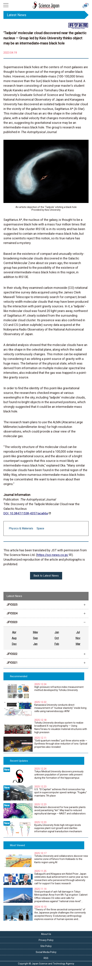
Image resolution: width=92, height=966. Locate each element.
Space (40, 528)
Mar (78, 644)
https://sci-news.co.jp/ (52, 555)
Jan (35, 644)
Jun (57, 632)
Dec (14, 644)
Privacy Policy (46, 940)
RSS (46, 958)
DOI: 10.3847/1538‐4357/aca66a (25, 513)
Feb (56, 644)
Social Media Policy (46, 952)
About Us (46, 934)
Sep (35, 638)
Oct (57, 638)
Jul (78, 632)
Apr (14, 632)
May (35, 632)
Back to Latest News (46, 575)
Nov (77, 638)
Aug (14, 638)
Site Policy (46, 946)
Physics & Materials (21, 528)
